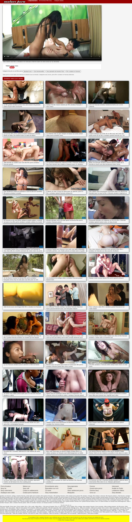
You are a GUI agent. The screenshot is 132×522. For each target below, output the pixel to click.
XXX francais (123, 508)
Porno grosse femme (52, 510)
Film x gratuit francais (64, 508)
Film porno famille (4, 506)
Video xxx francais (54, 513)
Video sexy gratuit (114, 508)
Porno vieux (13, 506)
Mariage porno (75, 508)
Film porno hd (68, 512)
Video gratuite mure (107, 512)
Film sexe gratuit (10, 508)
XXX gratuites (12, 509)
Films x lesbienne (43, 513)
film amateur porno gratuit (73, 496)
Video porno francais (105, 510)
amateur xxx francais (5, 496)
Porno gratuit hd (41, 510)
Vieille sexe (51, 512)
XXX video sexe (94, 509)
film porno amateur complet (51, 497)
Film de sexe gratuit (21, 512)
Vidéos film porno (82, 513)
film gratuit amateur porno (7, 497)
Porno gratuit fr (30, 509)
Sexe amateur (126, 512)
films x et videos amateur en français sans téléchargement (110, 501)
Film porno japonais (53, 508)
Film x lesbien (85, 509)
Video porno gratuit (96, 508)
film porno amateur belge (36, 497)
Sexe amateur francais (89, 506)
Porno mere (63, 506)
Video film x (114, 510)
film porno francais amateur (55, 498)
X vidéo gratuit (63, 513)
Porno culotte (20, 506)
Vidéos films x (39, 506)
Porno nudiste (70, 506)
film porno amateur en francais (67, 497)
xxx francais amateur (58, 502)
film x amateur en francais (73, 71)
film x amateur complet (28, 500)
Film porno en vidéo (33, 513)
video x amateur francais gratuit (17, 502)
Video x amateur (20, 509)
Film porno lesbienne (78, 512)
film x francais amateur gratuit (25, 501)
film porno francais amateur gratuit (90, 498)
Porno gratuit (112, 509)
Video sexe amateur (85, 508)
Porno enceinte (99, 506)
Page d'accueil (33, 0)
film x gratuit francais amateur (87, 501)
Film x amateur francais (14, 1)
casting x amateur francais (18, 496)
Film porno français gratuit (66, 509)
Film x (26, 506)
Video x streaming (78, 510)
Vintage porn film (117, 512)
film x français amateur (11, 501)
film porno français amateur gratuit (72, 498)
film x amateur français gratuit (69, 500)
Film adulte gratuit (31, 512)
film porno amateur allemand (21, 497)
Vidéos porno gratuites (42, 508)
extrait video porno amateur (33, 496)
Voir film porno (120, 506)
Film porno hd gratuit (48, 506)
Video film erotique (17, 513)
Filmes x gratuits (94, 510)
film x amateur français (55, 500)
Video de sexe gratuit (21, 508)
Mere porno (87, 510)
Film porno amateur (42, 512)
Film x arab (31, 506)
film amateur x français (86, 496)
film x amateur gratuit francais (86, 500)
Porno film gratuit (59, 512)
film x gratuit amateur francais (71, 501)
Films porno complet (93, 513)
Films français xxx (104, 509)
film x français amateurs (40, 501)
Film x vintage (78, 506)
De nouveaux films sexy (45, 0)
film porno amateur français (82, 497)
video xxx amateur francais (34, 502)
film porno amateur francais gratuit (118, 497)
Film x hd (60, 510)
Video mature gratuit (46, 509)
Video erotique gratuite (110, 506)
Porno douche (31, 508)
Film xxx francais (72, 513)
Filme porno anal (97, 512)
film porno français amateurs (107, 498)
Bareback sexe (28, 71)
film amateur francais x (60, 496)
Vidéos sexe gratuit (10, 512)
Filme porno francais (21, 510)
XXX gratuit (38, 509)
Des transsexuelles (39, 71)
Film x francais (120, 509)
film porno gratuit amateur (122, 498)
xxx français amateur (46, 502)
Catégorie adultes (59, 0)
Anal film (25, 513)
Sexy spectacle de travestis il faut (55, 71)
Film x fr (57, 506)
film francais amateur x (112, 496)
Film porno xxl (88, 512)
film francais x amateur (124, 496)
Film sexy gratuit (68, 510)
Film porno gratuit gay (6, 513)
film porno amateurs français (39, 498)
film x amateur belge (16, 500)
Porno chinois (77, 509)
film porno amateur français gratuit (99, 497)
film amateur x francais (99, 496)
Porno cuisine (105, 508)
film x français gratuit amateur (54, 501)
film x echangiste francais (114, 500)
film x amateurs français (100, 500)
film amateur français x (47, 496)
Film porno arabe (31, 510)
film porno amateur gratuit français (23, 498)
